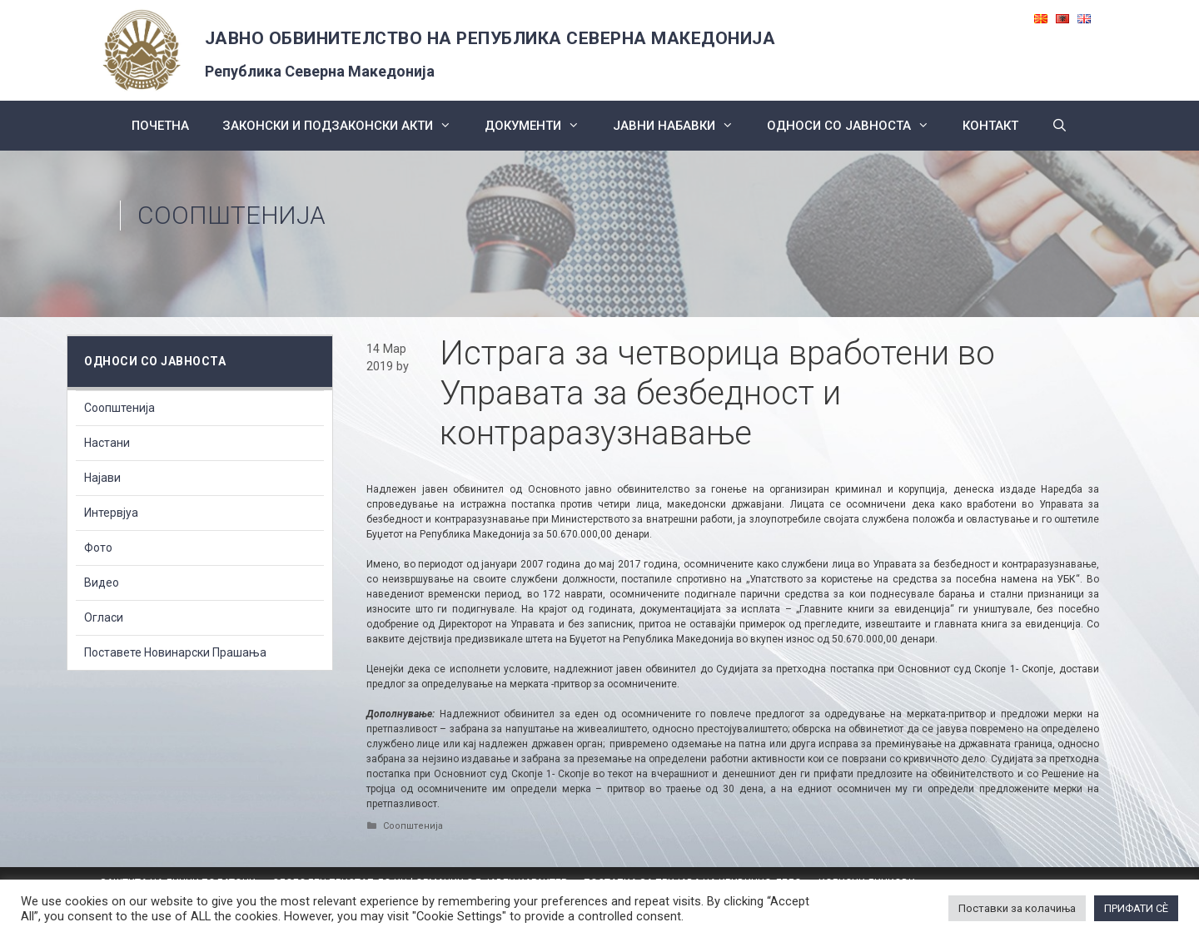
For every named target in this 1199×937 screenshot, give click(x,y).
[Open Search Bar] (1059, 126)
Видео (101, 582)
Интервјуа (111, 512)
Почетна (160, 125)
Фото (98, 547)
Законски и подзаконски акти (345, 126)
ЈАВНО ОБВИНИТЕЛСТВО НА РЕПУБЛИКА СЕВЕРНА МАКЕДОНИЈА (490, 38)
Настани (107, 442)
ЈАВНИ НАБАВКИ (681, 126)
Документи (540, 126)
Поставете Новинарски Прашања (175, 652)
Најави (102, 477)
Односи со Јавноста (856, 126)
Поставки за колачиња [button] (1017, 908)
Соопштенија (231, 215)
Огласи (103, 617)
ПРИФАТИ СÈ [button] (1136, 908)
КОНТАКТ (990, 125)
